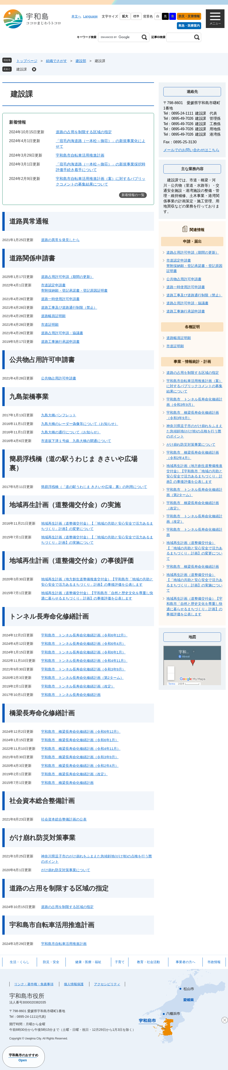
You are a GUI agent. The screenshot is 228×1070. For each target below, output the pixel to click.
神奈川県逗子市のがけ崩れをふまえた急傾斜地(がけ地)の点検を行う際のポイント (194, 431)
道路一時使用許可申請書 (60, 299)
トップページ (26, 61)
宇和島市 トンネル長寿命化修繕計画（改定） (78, 686)
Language (90, 16)
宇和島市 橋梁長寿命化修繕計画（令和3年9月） (80, 757)
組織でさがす (56, 61)
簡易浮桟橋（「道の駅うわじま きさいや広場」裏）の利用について (94, 487)
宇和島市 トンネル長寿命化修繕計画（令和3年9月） (83, 669)
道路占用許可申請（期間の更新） (67, 277)
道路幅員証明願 (53, 316)
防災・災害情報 (189, 16)
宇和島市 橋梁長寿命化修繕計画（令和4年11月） (80, 749)
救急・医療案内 (189, 25)
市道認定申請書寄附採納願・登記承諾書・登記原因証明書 (194, 265)
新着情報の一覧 (133, 195)
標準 (136, 16)
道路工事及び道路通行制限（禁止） (69, 307)
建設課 (21, 69)
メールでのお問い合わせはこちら (191, 150)
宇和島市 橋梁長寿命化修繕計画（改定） (74, 774)
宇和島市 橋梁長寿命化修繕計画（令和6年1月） (80, 740)
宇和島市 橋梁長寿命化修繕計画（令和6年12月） (80, 731)
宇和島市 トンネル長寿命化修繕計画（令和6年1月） (83, 652)
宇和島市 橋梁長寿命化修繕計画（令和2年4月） (80, 766)
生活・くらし (19, 962)
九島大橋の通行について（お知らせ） (71, 432)
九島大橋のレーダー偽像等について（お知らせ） (79, 424)
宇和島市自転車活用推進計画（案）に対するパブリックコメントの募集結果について (194, 386)
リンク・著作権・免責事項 (33, 984)
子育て (120, 962)
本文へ (76, 16)
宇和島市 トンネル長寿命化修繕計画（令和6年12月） (84, 635)
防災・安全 (51, 962)
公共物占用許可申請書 (58, 378)
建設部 (81, 61)
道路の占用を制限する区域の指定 (84, 132)
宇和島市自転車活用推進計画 (80, 155)
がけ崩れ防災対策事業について (65, 870)
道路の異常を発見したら (60, 240)
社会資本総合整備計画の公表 (64, 819)
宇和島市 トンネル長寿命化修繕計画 (71, 695)
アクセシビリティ (107, 984)
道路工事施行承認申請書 (60, 342)
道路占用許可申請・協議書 (62, 333)
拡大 (125, 16)
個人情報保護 (74, 984)
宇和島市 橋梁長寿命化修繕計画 (67, 783)
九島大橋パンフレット (58, 415)
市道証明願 (50, 324)
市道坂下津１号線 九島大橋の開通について (76, 441)
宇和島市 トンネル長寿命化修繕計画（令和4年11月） (84, 661)
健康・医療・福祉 (88, 962)
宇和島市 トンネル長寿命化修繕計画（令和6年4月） (83, 644)
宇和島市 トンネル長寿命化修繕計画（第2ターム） (82, 678)
